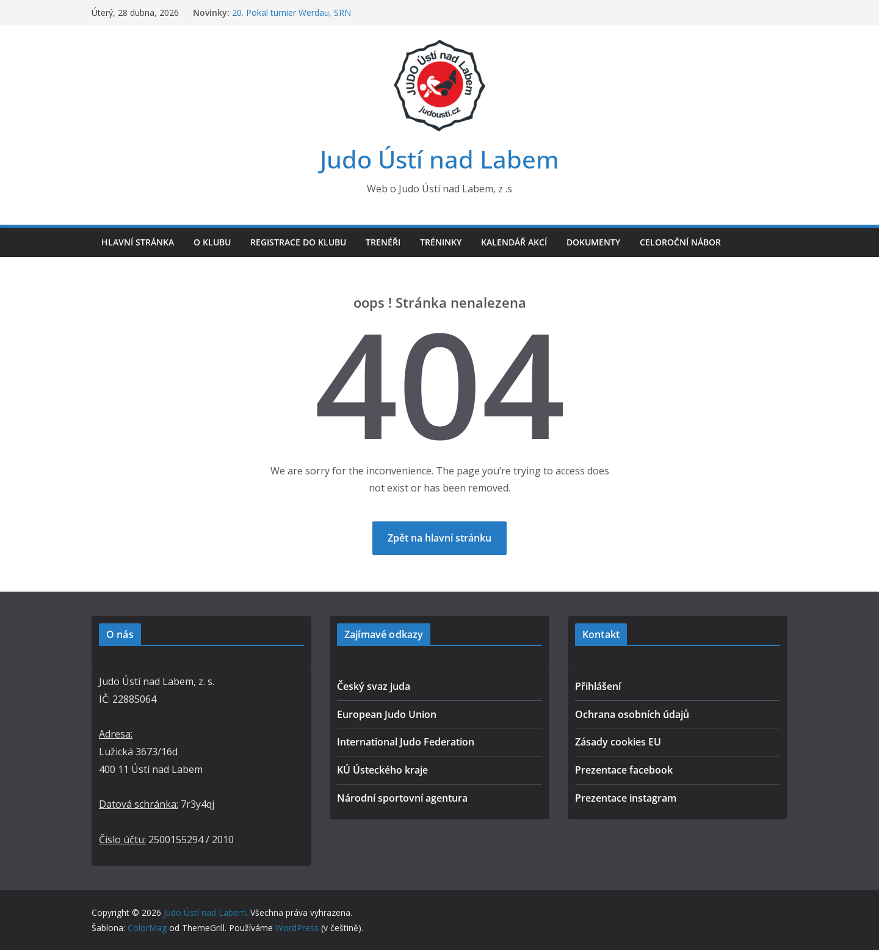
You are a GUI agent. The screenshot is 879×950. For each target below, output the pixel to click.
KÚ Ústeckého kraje (382, 770)
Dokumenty (593, 242)
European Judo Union (386, 714)
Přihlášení (598, 686)
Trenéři (383, 242)
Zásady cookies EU (618, 742)
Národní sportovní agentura (402, 798)
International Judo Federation (405, 742)
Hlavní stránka (137, 242)
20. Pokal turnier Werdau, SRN (291, 12)
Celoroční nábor (680, 242)
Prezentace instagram (625, 798)
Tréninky (440, 242)
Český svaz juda (373, 686)
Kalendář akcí (514, 242)
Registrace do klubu (298, 242)
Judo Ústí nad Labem (439, 159)
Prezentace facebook (624, 770)
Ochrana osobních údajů (632, 714)
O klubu (212, 242)
